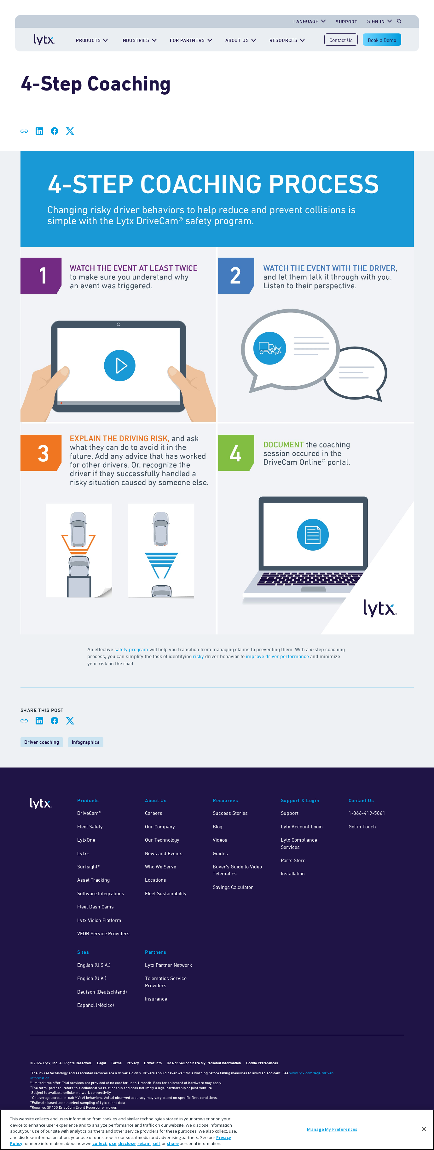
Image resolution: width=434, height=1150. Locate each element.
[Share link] (24, 131)
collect (99, 1143)
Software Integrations (100, 893)
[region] (217, 1130)
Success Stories (230, 813)
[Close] (424, 1129)
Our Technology (162, 840)
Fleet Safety (90, 826)
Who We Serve (160, 866)
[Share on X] (69, 131)
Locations (155, 880)
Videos (220, 840)
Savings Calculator (233, 887)
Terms (116, 1062)
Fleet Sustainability (166, 893)
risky (198, 656)
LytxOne (86, 840)
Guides (220, 853)
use (112, 1143)
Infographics (86, 742)
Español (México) (95, 1005)
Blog (217, 826)
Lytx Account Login (302, 826)
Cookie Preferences (262, 1062)
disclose (127, 1143)
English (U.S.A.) (94, 965)
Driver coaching (41, 742)
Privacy (133, 1062)
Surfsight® (88, 866)
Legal (101, 1062)
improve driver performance (277, 656)
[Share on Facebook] (54, 131)
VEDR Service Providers (103, 933)
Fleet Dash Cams (95, 906)
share (173, 1143)
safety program (131, 649)
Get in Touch (362, 826)
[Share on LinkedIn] (39, 131)
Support (289, 813)
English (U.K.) (92, 978)
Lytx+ (83, 853)
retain (144, 1143)
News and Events (163, 853)
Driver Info (153, 1062)
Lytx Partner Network (168, 965)
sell (156, 1143)
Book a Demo (382, 40)
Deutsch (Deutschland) (102, 992)
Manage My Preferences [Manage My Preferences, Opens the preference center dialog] (332, 1129)
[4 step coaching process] (217, 393)
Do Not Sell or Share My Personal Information (204, 1062)
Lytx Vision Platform (99, 920)
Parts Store (293, 860)
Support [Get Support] (346, 21)
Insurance (156, 998)
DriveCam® (89, 813)
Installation (293, 873)
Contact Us (341, 40)
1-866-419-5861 (367, 813)
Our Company (160, 826)
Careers (153, 813)
